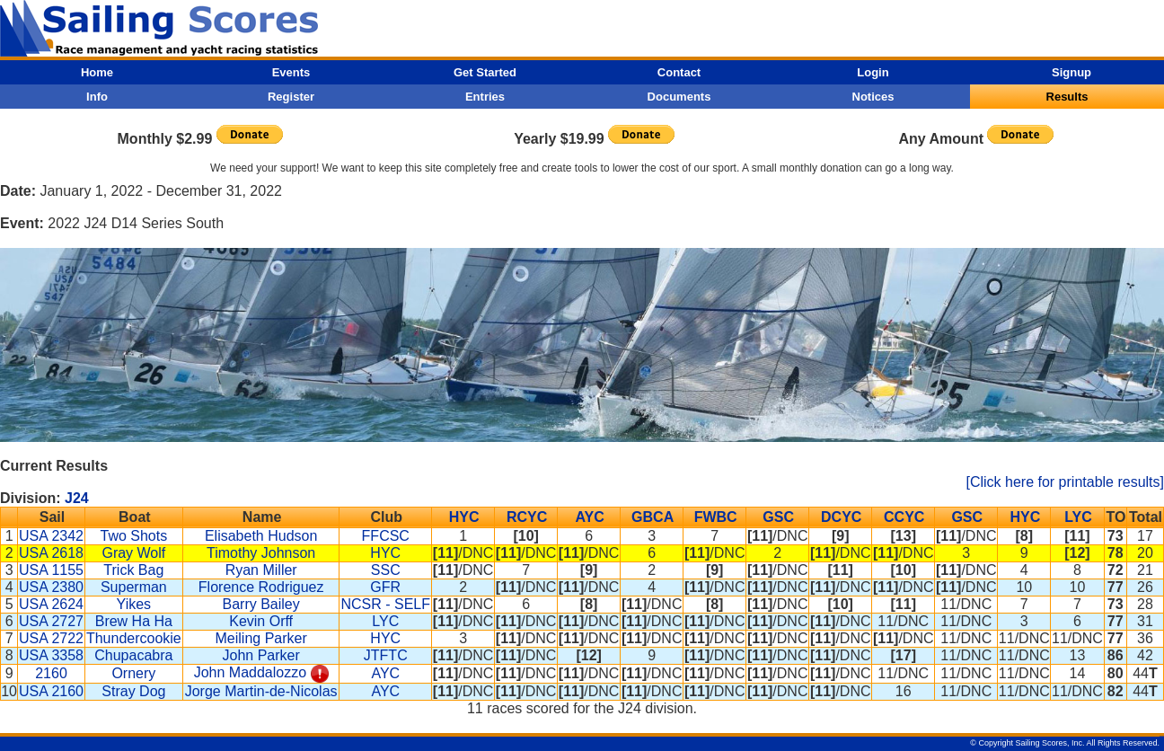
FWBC (715, 517)
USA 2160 (51, 691)
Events (291, 72)
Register (291, 96)
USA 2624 (51, 604)
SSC (386, 570)
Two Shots (134, 535)
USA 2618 (51, 553)
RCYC (527, 517)
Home (97, 72)
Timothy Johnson (261, 553)
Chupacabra (133, 655)
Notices (873, 96)
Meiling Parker (261, 638)
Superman (134, 587)
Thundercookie (133, 638)
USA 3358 (51, 655)
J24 (77, 498)
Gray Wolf (133, 553)
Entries (485, 96)
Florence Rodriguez (261, 587)
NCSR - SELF (385, 604)
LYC (1078, 517)
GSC (778, 517)
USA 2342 (51, 535)
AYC (589, 517)
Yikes (134, 604)
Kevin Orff (261, 621)
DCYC (841, 517)
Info (97, 96)
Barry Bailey (261, 604)
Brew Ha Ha (133, 621)
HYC (464, 517)
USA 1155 (51, 570)
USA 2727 (51, 621)
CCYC (904, 517)
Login (872, 72)
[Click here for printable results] (1065, 482)
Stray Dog (133, 691)
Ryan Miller (261, 570)
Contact (679, 72)
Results (1067, 96)
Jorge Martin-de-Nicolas (261, 691)
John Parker (261, 655)
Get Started (485, 72)
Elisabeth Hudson (261, 535)
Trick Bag (133, 570)
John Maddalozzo (250, 672)
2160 (51, 673)
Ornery (133, 673)
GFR (385, 587)
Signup (1071, 72)
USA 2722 (51, 638)
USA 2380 (51, 587)
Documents (679, 96)
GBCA (652, 517)
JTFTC (386, 655)
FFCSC (386, 535)
